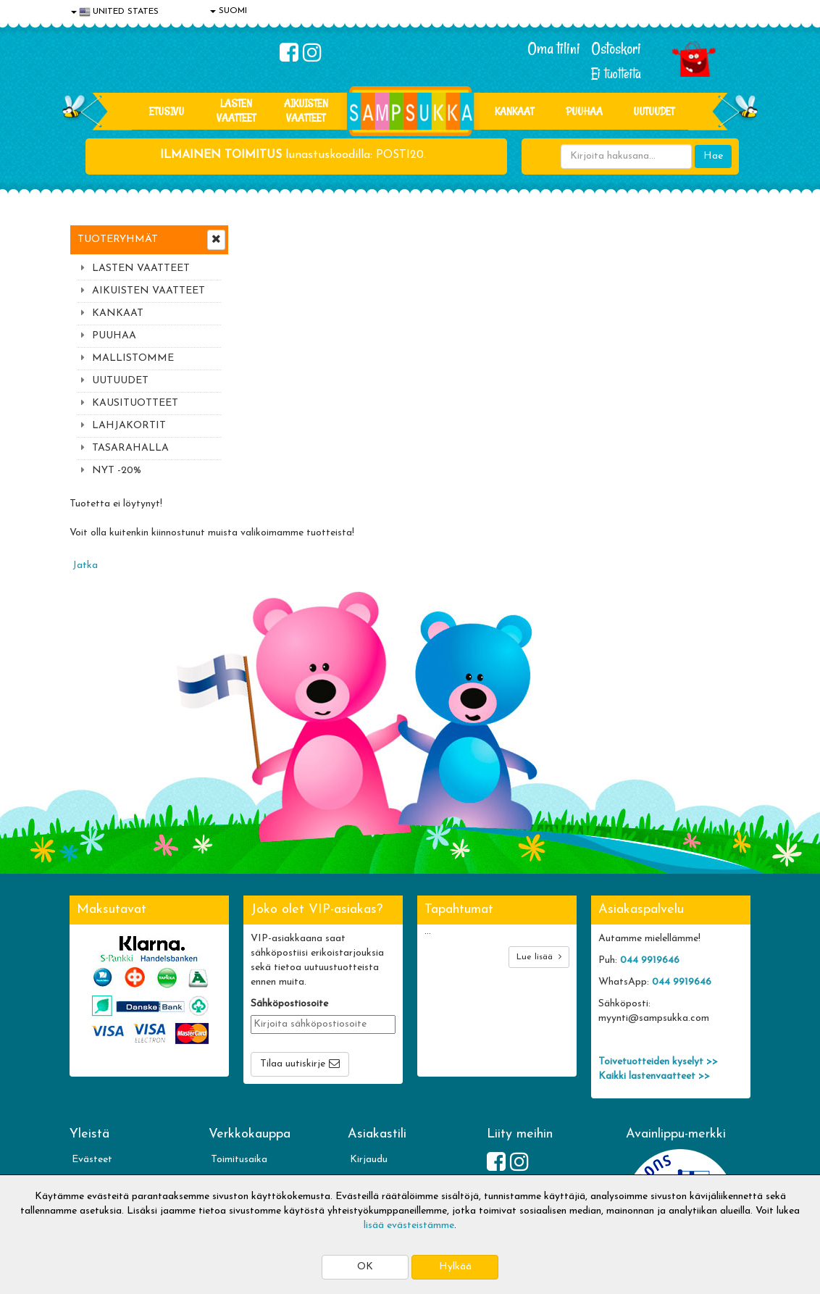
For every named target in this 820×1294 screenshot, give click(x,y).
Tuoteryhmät (118, 239)
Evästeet (92, 1065)
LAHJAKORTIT (129, 425)
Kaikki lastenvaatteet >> (654, 982)
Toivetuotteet (242, 1108)
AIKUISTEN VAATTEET (306, 110)
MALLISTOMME (133, 358)
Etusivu (166, 111)
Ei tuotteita (616, 73)
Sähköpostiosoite (289, 909)
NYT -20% (116, 470)
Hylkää (455, 1266)
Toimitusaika (239, 1065)
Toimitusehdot (243, 1087)
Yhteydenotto (103, 1130)
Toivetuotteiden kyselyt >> (658, 967)
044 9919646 (649, 866)
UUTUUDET (120, 380)
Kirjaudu (369, 1065)
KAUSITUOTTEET (135, 403)
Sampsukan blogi (387, 1108)
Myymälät (95, 1152)
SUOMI (228, 11)
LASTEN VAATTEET (236, 110)
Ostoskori (616, 48)
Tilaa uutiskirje (292, 969)
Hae (713, 156)
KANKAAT (514, 111)
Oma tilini (553, 48)
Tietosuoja (96, 1087)
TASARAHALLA (130, 448)
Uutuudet (653, 111)
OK (365, 1266)
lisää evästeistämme (409, 1225)
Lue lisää (538, 862)
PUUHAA (584, 111)
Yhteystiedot (101, 1108)
